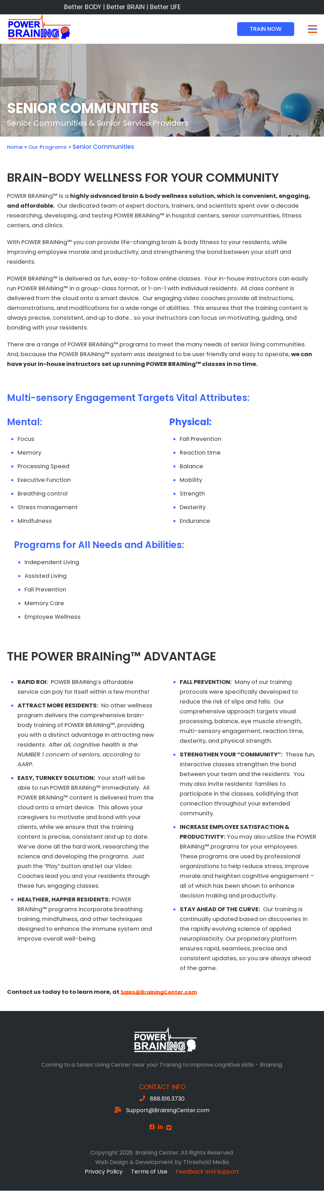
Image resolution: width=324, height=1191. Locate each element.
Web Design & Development (134, 1162)
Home (16, 147)
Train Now (266, 29)
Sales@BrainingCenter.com (162, 992)
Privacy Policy (104, 1172)
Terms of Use (149, 1172)
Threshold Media (206, 1162)
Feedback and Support (207, 1172)
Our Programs (52, 147)
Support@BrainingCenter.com (167, 1111)
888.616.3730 (167, 1099)
